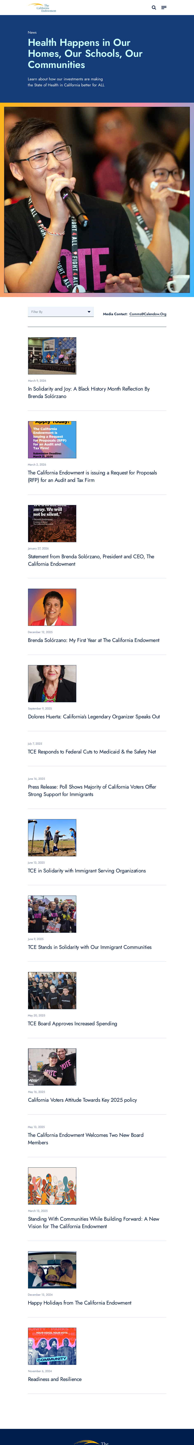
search (153, 7)
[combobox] (61, 312)
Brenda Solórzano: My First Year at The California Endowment (93, 640)
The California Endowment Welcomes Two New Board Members (86, 1138)
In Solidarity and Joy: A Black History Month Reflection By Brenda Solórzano (89, 392)
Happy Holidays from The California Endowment (79, 1303)
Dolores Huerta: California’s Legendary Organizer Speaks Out (94, 716)
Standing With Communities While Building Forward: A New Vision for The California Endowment (93, 1222)
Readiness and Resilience (55, 1379)
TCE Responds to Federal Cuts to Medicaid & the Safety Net (92, 752)
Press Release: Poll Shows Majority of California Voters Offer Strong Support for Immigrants (92, 790)
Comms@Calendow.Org (147, 313)
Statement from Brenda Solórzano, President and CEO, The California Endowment (91, 560)
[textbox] (61, 312)
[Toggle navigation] (163, 7)
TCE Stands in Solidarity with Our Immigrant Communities (90, 947)
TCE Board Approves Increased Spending (72, 1023)
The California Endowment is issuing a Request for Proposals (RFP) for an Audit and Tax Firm (92, 476)
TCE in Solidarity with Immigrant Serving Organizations (87, 871)
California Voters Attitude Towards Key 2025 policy (82, 1100)
